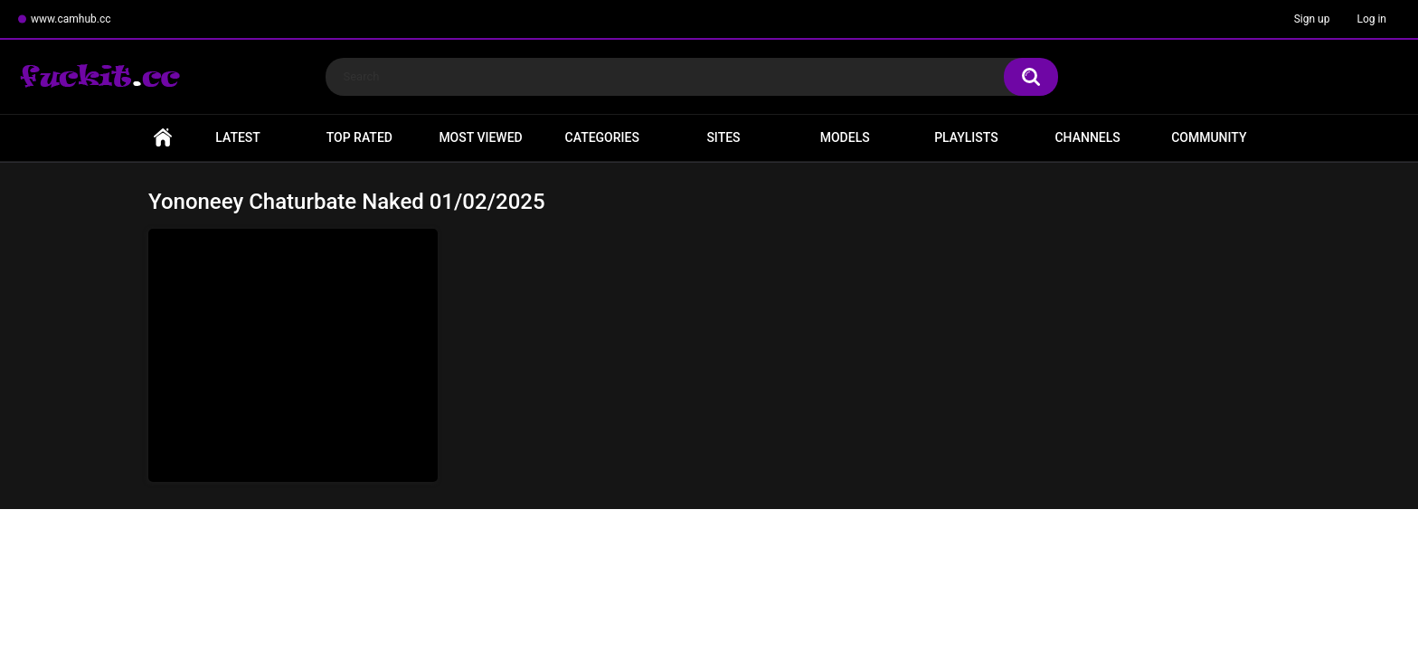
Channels (1087, 137)
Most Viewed (480, 137)
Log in (1371, 19)
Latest (237, 137)
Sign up (1312, 19)
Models (845, 137)
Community (1208, 137)
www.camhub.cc (71, 19)
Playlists (966, 137)
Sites (723, 137)
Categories (602, 137)
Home (162, 138)
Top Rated (359, 137)
